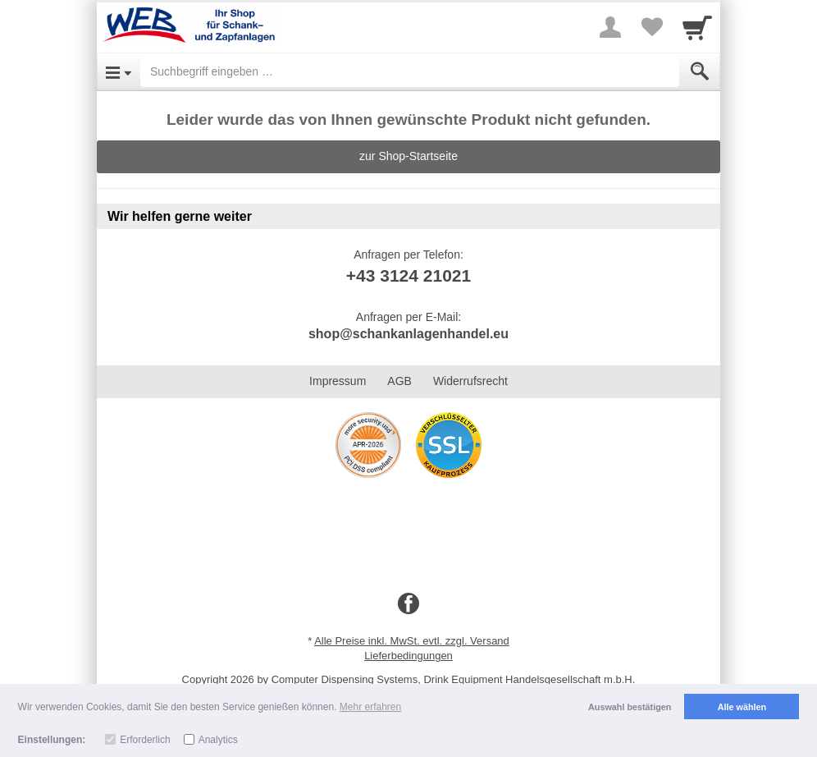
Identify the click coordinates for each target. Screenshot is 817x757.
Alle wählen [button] (742, 707)
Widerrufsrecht (470, 381)
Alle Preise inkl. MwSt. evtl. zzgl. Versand (411, 641)
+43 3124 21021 (408, 275)
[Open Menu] (118, 71)
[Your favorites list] (651, 27)
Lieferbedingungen (408, 655)
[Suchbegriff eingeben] (409, 71)
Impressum (337, 381)
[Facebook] (408, 604)
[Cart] (697, 27)
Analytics (218, 740)
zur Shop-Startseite (408, 156)
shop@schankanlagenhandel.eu (408, 334)
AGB (399, 381)
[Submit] (699, 71)
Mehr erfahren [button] (370, 707)
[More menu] (610, 27)
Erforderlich (145, 740)
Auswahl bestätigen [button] (629, 707)
